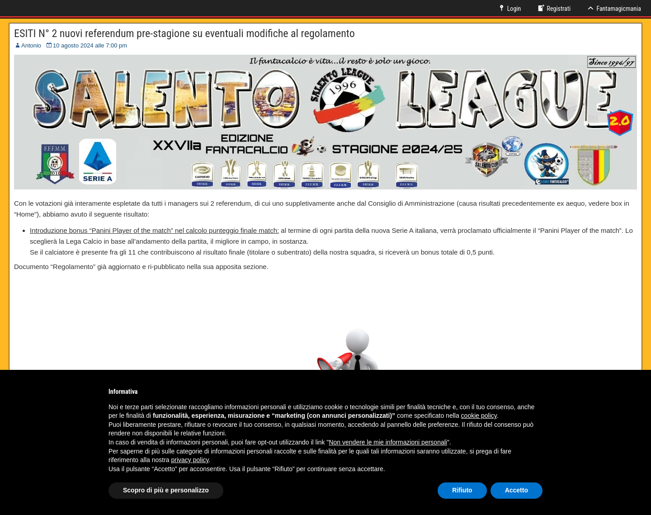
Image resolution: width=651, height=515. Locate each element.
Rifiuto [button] (462, 490)
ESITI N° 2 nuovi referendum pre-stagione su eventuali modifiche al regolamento (184, 33)
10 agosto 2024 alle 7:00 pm (90, 45)
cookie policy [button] (479, 415)
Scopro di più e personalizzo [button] (166, 490)
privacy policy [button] (190, 459)
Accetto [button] (516, 490)
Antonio (31, 45)
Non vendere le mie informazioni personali (388, 442)
